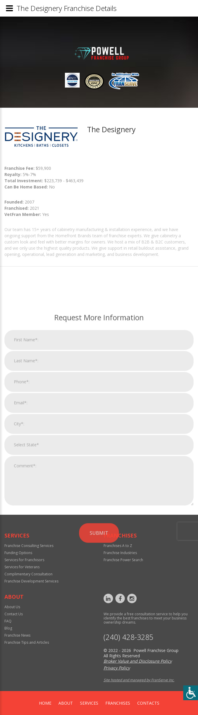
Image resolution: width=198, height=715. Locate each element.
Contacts (148, 703)
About (65, 703)
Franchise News (17, 635)
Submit (99, 606)
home (45, 703)
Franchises (117, 703)
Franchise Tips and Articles (26, 642)
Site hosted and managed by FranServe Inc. (139, 679)
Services (89, 703)
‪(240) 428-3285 (128, 637)
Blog (8, 628)
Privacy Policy (117, 668)
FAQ (8, 621)
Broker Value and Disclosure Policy (138, 661)
